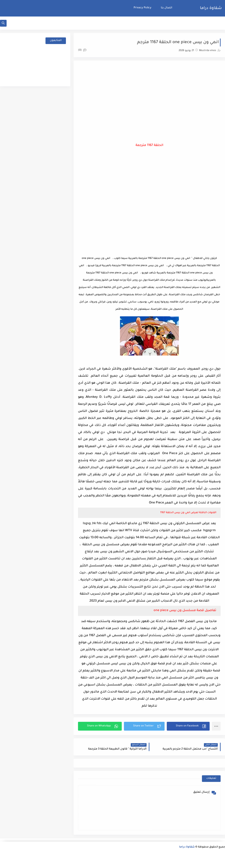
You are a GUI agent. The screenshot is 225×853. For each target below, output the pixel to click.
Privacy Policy (142, 7)
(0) (82, 50)
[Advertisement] (149, 100)
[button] (188, 726)
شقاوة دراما (211, 8)
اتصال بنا (166, 7)
